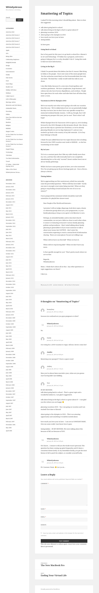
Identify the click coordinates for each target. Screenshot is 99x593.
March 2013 (9, 214)
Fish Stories (9, 78)
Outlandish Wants (11, 108)
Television (9, 155)
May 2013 (9, 211)
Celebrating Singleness (12, 59)
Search (8, 17)
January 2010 (10, 315)
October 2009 (10, 324)
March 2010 (9, 308)
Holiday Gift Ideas (11, 90)
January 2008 (10, 388)
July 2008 (8, 370)
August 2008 (9, 366)
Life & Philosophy (11, 99)
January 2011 (10, 278)
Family (8, 74)
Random (8, 122)
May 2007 (9, 412)
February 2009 (10, 348)
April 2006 (9, 431)
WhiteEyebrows (14, 7)
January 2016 (10, 193)
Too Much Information (12, 158)
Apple (7, 50)
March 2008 (9, 382)
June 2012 (9, 232)
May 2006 (9, 427)
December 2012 (10, 220)
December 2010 (10, 281)
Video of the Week (11, 169)
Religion (8, 125)
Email (43, 517)
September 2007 (11, 400)
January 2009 (10, 351)
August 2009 (9, 330)
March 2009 (9, 345)
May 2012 (9, 235)
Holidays (8, 93)
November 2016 (10, 189)
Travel (8, 161)
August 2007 (9, 403)
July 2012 (8, 229)
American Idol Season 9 (13, 47)
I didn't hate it (10, 96)
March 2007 (9, 418)
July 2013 (8, 208)
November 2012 (10, 223)
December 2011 (10, 247)
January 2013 (10, 217)
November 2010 (10, 284)
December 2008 (10, 354)
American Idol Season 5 (13, 35)
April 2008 (9, 379)
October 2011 (10, 254)
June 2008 (9, 373)
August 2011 (9, 257)
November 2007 (10, 394)
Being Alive (9, 56)
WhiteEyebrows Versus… (13, 172)
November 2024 (10, 183)
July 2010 (8, 296)
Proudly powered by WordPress (50, 589)
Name (43, 509)
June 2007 (9, 409)
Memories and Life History (14, 105)
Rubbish (8, 128)
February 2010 (10, 312)
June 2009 (9, 336)
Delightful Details (11, 62)
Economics (9, 68)
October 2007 (10, 397)
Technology (9, 152)
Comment (45, 483)
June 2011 (9, 263)
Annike (49, 352)
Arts (7, 53)
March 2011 (9, 272)
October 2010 (10, 287)
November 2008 (10, 357)
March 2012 (9, 238)
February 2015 (10, 196)
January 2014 (10, 199)
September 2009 (11, 327)
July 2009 (8, 333)
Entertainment (10, 71)
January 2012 (10, 244)
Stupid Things (10, 149)
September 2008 (11, 363)
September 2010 (11, 290)
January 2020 (10, 186)
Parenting (9, 111)
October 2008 (10, 360)
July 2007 (8, 406)
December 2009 (10, 318)
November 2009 (10, 321)
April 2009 (9, 342)
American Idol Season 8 (13, 44)
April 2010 (9, 305)
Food (7, 81)
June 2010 (9, 299)
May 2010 (9, 302)
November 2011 (10, 251)
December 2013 (10, 202)
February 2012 (10, 241)
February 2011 (10, 275)
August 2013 (9, 205)
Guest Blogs (9, 84)
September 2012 (11, 226)
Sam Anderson (59, 285)
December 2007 (10, 391)
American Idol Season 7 (13, 41)
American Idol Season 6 (13, 38)
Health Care (9, 87)
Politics (8, 114)
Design (8, 65)
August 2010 (9, 293)
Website (43, 525)
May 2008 (9, 376)
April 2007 (9, 415)
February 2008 (10, 385)
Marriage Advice (11, 102)
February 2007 (10, 421)
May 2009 (9, 339)
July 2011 (8, 260)
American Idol (10, 32)
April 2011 (9, 269)
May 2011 (9, 266)
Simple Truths (10, 131)
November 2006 (10, 424)
